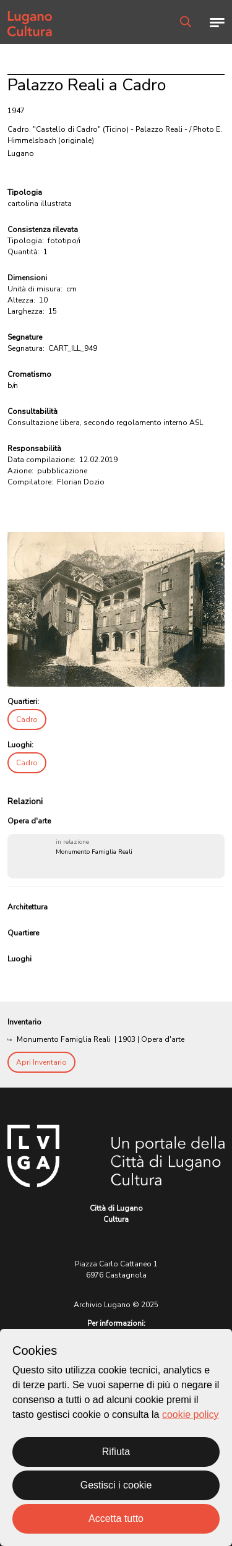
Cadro (27, 719)
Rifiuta (116, 1451)
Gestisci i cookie (116, 1485)
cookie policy (190, 1414)
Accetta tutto (116, 1518)
